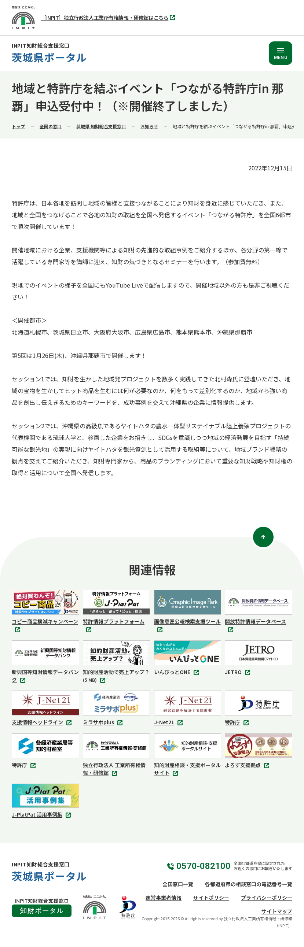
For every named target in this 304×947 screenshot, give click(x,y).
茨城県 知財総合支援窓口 (101, 126)
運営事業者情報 (164, 897)
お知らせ (149, 126)
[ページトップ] (263, 537)
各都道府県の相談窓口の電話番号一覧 (248, 884)
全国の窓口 (51, 126)
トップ (18, 126)
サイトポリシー (211, 897)
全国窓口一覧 (177, 884)
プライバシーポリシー (266, 897)
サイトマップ (276, 911)
